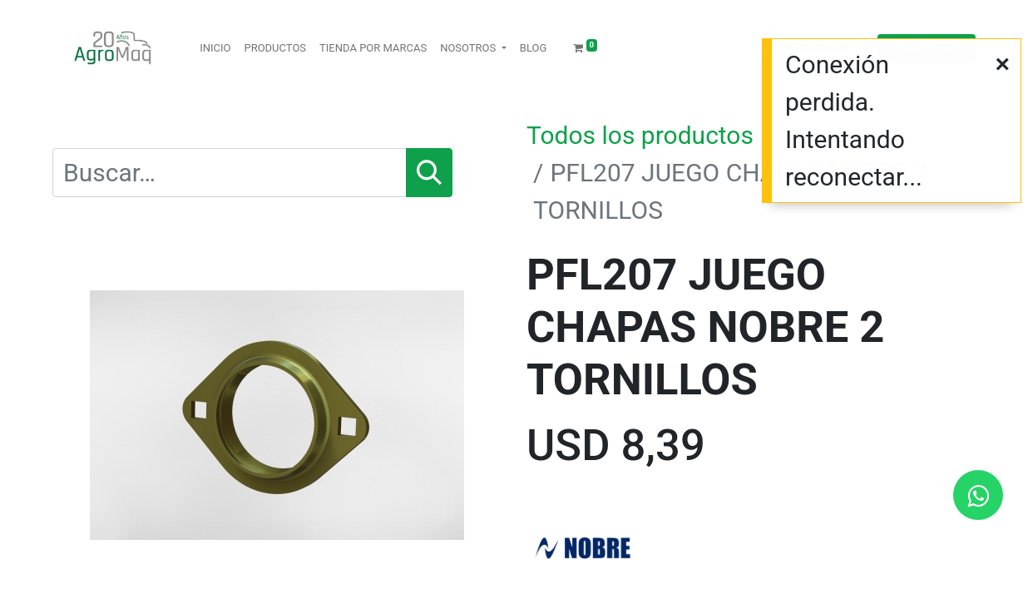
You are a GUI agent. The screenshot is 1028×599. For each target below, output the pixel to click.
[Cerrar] (1002, 63)
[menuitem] (215, 48)
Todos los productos (640, 135)
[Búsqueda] (429, 172)
